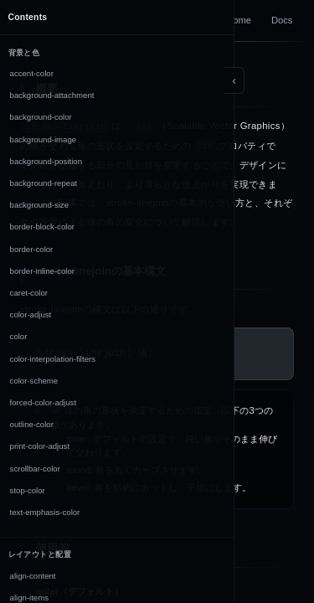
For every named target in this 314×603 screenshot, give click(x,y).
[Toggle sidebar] (234, 80)
